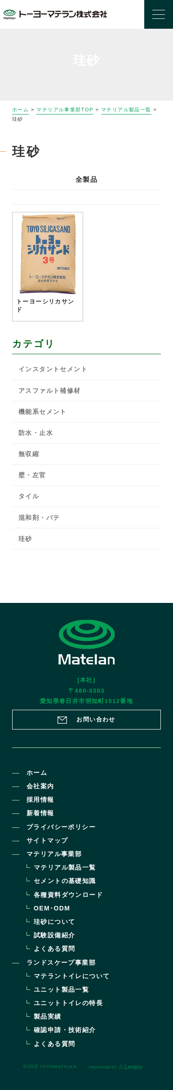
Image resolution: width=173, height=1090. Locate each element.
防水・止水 (35, 432)
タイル (28, 496)
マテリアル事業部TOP (64, 109)
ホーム (20, 109)
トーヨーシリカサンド (45, 305)
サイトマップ (47, 840)
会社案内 (40, 786)
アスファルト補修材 (49, 390)
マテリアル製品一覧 (126, 109)
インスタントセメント (53, 369)
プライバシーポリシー (61, 827)
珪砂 (25, 538)
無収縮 (28, 453)
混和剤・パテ (39, 517)
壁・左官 (32, 475)
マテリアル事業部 (54, 853)
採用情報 (40, 799)
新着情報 (40, 813)
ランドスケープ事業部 (61, 962)
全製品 (86, 179)
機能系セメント (42, 411)
